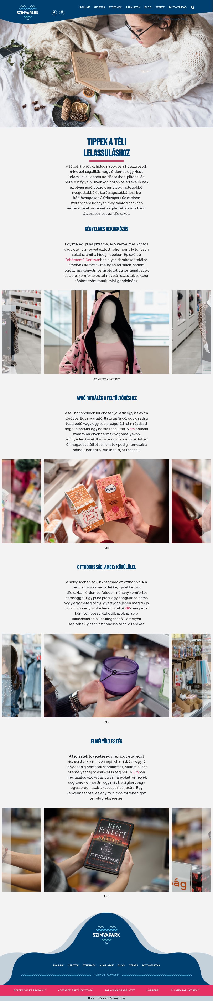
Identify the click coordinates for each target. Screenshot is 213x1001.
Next (206, 332)
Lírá (136, 772)
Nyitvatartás (178, 7)
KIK (127, 608)
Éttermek (115, 7)
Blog (147, 7)
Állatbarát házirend (185, 990)
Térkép (160, 7)
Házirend (152, 990)
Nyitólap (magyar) (169, 18)
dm (132, 429)
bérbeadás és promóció (30, 990)
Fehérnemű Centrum (82, 260)
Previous (6, 332)
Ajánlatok (133, 7)
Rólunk (84, 7)
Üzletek (99, 7)
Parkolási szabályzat (120, 990)
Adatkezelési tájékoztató (75, 990)
